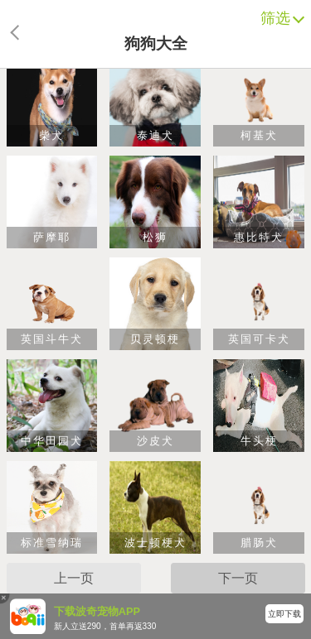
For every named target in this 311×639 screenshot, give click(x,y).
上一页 (74, 577)
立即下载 (284, 613)
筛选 (279, 18)
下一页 (238, 577)
